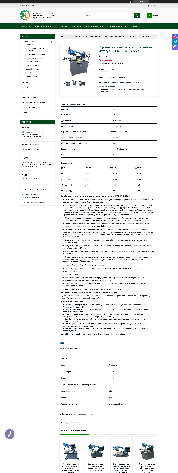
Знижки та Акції (31, 76)
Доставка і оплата (94, 26)
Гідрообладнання (32, 69)
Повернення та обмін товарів (34, 102)
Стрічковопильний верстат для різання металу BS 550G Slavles (96, 467)
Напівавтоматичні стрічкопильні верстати (84, 36)
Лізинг (24, 113)
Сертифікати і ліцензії (31, 108)
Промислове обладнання (35, 54)
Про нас (64, 26)
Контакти (76, 26)
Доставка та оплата (30, 97)
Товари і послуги (29, 41)
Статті (25, 92)
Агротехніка (30, 45)
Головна (26, 26)
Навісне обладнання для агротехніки (35, 50)
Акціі (135, 26)
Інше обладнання (32, 73)
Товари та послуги (44, 26)
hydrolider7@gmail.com (33, 194)
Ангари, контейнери (32, 65)
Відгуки (25, 87)
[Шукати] (137, 15)
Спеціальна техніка (32, 62)
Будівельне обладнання (34, 58)
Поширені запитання (118, 26)
